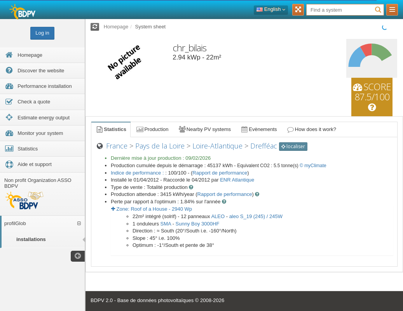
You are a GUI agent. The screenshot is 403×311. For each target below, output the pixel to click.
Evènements (258, 129)
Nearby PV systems (204, 129)
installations (31, 239)
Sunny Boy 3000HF (198, 224)
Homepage (116, 27)
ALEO (218, 216)
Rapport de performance (219, 173)
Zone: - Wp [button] (151, 209)
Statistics (110, 129)
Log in (42, 33)
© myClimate (313, 165)
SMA (166, 224)
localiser (293, 146)
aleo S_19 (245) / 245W (256, 216)
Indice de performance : (138, 173)
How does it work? (311, 129)
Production (152, 129)
